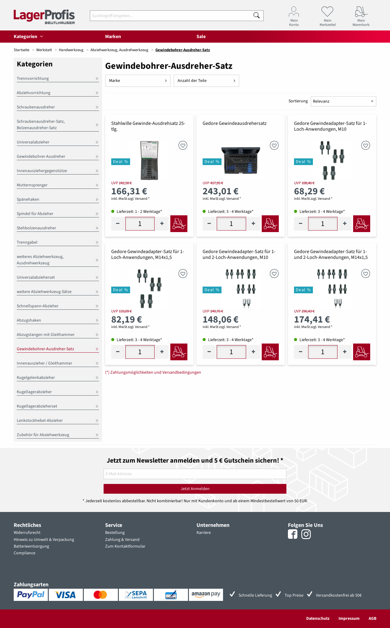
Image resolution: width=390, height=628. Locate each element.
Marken (113, 36)
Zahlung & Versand (122, 540)
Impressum (349, 619)
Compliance (24, 553)
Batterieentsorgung (31, 546)
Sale (201, 36)
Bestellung (115, 533)
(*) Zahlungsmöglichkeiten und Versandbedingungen (153, 372)
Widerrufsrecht (27, 533)
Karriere (204, 533)
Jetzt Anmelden (195, 489)
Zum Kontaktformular (125, 546)
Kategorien (29, 36)
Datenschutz (317, 619)
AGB (372, 619)
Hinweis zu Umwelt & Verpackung (44, 540)
